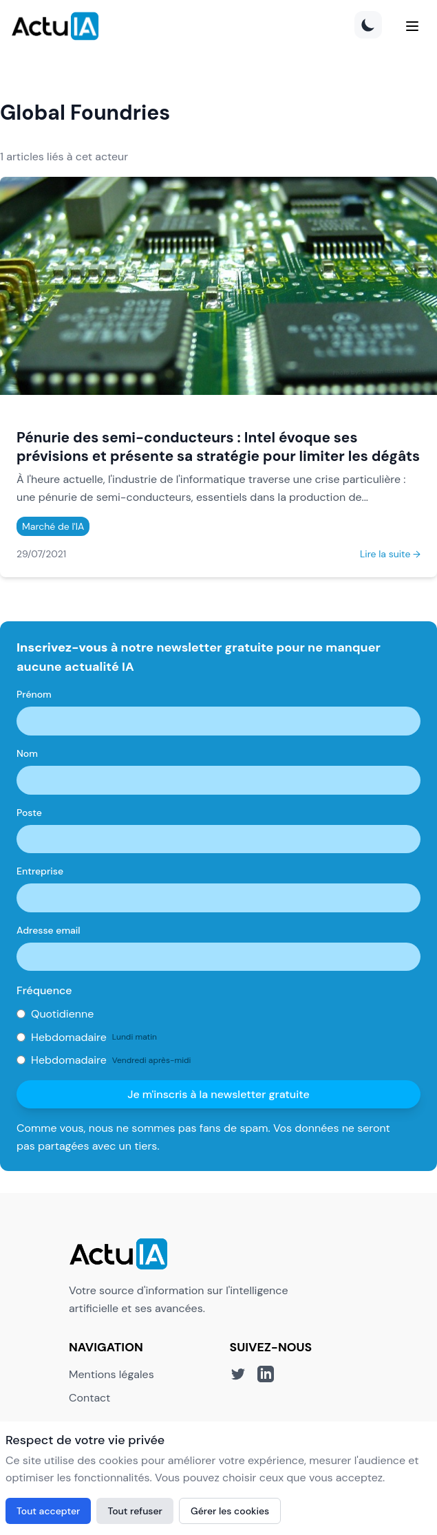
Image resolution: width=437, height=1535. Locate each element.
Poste (29, 812)
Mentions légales (111, 1374)
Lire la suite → (390, 554)
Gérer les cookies (230, 1511)
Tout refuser (134, 1511)
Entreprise (40, 871)
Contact (89, 1398)
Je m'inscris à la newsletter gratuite (218, 1094)
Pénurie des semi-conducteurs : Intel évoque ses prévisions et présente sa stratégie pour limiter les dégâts (218, 446)
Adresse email (49, 930)
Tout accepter (48, 1511)
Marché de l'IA (53, 526)
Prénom (34, 694)
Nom (27, 753)
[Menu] (412, 26)
